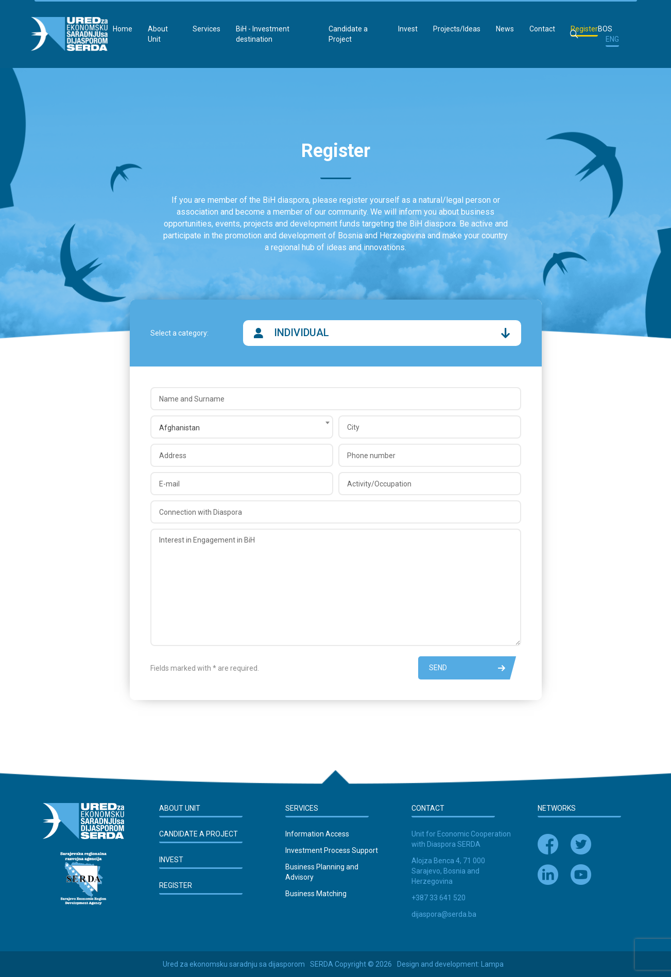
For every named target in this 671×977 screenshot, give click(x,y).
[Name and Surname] (335, 398)
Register (584, 29)
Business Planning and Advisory (321, 872)
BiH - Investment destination (262, 34)
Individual (382, 333)
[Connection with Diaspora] (335, 512)
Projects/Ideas (456, 29)
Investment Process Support (331, 850)
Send (467, 668)
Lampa (492, 964)
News (505, 29)
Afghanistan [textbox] (179, 428)
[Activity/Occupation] (429, 483)
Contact (542, 29)
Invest (408, 29)
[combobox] (241, 427)
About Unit (158, 34)
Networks (557, 808)
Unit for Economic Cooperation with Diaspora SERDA (461, 839)
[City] (429, 427)
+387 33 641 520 (438, 898)
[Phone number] (429, 455)
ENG (612, 39)
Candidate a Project (348, 34)
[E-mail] (241, 483)
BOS (605, 29)
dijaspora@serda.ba (443, 914)
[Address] (241, 455)
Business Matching (316, 893)
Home (122, 29)
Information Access (317, 834)
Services (206, 29)
